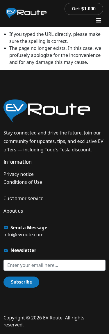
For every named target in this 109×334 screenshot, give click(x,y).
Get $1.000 (84, 8)
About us (13, 211)
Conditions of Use (22, 182)
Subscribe (21, 281)
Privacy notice (18, 174)
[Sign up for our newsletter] (54, 265)
